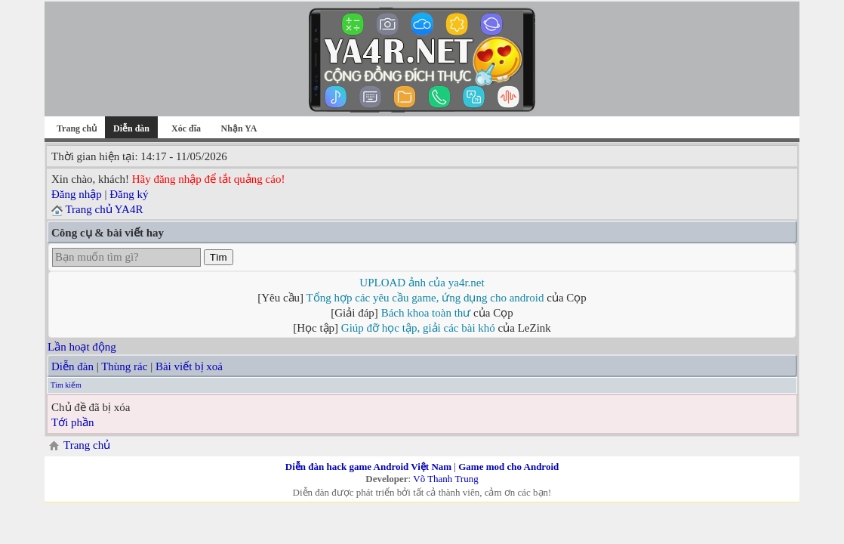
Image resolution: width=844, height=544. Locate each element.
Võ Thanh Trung (445, 478)
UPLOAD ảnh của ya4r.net (421, 283)
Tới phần (72, 422)
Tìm (218, 257)
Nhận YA (239, 128)
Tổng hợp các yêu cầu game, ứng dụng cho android (425, 298)
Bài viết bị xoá (189, 366)
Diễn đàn (72, 366)
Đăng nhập (76, 194)
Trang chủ (77, 128)
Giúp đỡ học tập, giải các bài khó (418, 328)
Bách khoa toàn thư (426, 313)
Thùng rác (124, 366)
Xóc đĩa (186, 128)
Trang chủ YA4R (104, 209)
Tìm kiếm (66, 385)
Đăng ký (128, 194)
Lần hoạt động (82, 347)
